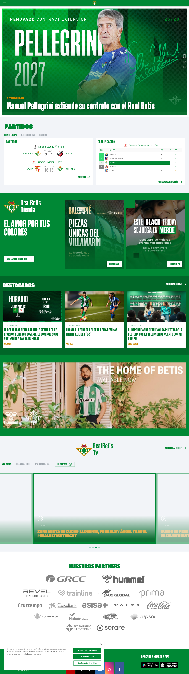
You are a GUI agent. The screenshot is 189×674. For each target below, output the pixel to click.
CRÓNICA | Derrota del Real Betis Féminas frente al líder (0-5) (91, 328)
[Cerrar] (101, 644)
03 (184, 65)
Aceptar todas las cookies (87, 650)
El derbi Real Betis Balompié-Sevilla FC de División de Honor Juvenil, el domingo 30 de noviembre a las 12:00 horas (31, 330)
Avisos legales (137, 668)
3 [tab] (96, 543)
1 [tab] (90, 543)
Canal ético (179, 668)
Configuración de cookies (87, 663)
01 (184, 53)
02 (184, 60)
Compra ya (114, 260)
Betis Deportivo (28, 131)
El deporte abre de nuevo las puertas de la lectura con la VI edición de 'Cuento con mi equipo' (155, 330)
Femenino (43, 131)
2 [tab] (93, 543)
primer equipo (10, 131)
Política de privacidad (150, 668)
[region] (54, 655)
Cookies (161, 668)
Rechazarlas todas (87, 657)
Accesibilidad (170, 668)
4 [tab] (99, 543)
